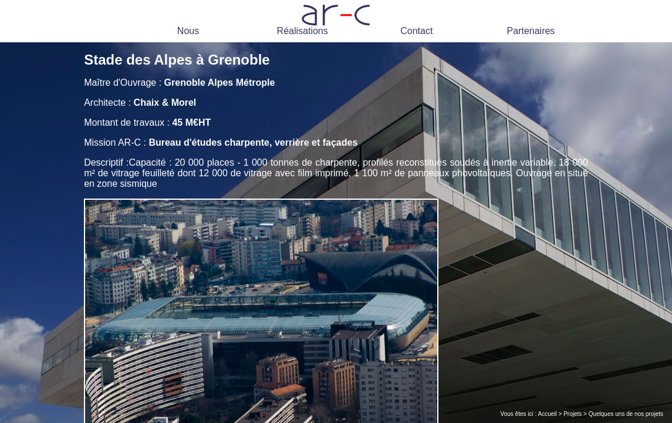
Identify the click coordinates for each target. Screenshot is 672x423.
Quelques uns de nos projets (626, 414)
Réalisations (302, 31)
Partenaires (531, 31)
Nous (188, 31)
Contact (416, 31)
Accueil (547, 414)
